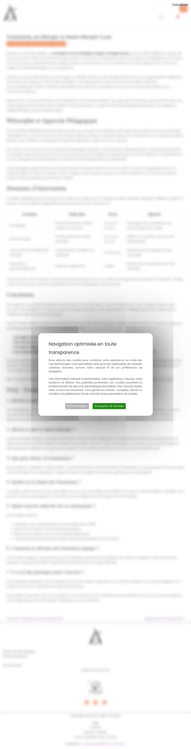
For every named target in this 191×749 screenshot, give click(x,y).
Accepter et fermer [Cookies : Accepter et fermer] (109, 406)
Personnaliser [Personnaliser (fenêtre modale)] (77, 406)
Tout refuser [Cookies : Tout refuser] (180, 4)
